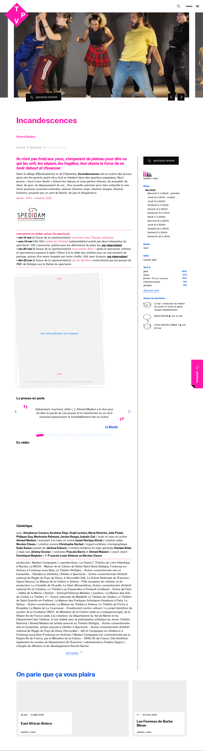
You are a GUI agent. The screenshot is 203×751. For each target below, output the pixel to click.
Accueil (20, 147)
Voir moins (72, 653)
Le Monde (111, 426)
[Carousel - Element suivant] (180, 97)
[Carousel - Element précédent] (171, 97)
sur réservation (111, 245)
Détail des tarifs (151, 290)
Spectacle (36, 147)
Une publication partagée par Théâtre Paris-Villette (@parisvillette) (59, 381)
